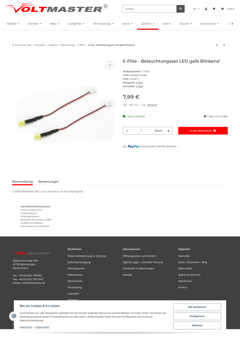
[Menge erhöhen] (168, 130)
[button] (206, 9)
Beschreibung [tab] (22, 181)
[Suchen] (149, 9)
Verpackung (75, 287)
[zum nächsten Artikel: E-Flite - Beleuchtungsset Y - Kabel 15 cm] (224, 45)
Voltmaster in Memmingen (138, 268)
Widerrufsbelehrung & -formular (87, 256)
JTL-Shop (221, 333)
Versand (152, 105)
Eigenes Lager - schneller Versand (143, 262)
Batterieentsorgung (79, 262)
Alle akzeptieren (197, 307)
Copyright (73, 293)
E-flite (139, 82)
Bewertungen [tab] (48, 181)
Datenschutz (42, 327)
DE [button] (194, 8)
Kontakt (127, 274)
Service (182, 287)
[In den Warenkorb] (15, 57)
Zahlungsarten (76, 268)
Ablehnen (197, 325)
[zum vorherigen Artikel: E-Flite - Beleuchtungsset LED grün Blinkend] (217, 45)
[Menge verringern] (127, 130)
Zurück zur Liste (23, 45)
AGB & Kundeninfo (189, 274)
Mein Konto (185, 268)
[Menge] (141, 130)
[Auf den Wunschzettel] (110, 65)
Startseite (184, 256)
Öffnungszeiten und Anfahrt (139, 256)
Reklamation (75, 274)
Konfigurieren (197, 316)
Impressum (26, 327)
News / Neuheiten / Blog (192, 262)
